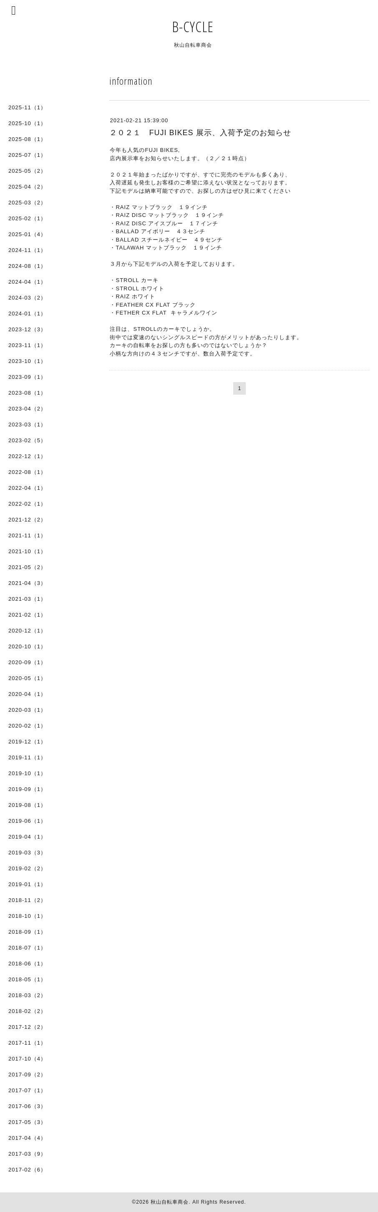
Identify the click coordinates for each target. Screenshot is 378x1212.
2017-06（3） (27, 1106)
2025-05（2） (27, 171)
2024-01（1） (27, 313)
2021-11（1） (27, 535)
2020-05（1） (27, 678)
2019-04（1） (27, 837)
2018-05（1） (27, 979)
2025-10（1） (27, 123)
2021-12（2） (27, 520)
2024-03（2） (27, 298)
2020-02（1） (27, 726)
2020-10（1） (27, 646)
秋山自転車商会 (170, 1202)
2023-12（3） (27, 329)
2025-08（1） (27, 139)
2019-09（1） (27, 789)
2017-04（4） (27, 1138)
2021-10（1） (27, 551)
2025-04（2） (27, 187)
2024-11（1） (27, 250)
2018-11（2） (27, 900)
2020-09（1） (27, 662)
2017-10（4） (27, 1059)
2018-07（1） (27, 948)
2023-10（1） (27, 361)
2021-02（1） (27, 615)
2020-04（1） (27, 694)
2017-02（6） (27, 1170)
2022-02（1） (27, 504)
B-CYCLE (200, 26)
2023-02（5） (27, 440)
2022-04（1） (27, 488)
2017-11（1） (27, 1043)
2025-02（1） (27, 218)
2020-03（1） (27, 710)
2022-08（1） (27, 472)
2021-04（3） (27, 583)
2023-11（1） (27, 345)
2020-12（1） (27, 630)
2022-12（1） (27, 456)
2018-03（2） (27, 995)
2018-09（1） (27, 932)
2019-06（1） (27, 821)
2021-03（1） (27, 599)
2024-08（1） (27, 266)
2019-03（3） (27, 852)
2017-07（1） (27, 1090)
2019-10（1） (27, 773)
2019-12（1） (27, 741)
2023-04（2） (27, 409)
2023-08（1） (27, 393)
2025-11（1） (27, 107)
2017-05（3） (27, 1122)
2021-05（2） (27, 567)
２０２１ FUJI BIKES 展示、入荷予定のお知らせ (200, 133)
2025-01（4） (27, 234)
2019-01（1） (27, 884)
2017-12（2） (27, 1027)
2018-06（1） (27, 963)
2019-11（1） (27, 757)
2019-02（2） (27, 868)
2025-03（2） (27, 202)
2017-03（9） (27, 1154)
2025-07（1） (27, 155)
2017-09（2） (27, 1074)
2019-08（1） (27, 805)
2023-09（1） (27, 377)
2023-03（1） (27, 424)
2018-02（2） (27, 1011)
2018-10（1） (27, 916)
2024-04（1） (27, 282)
